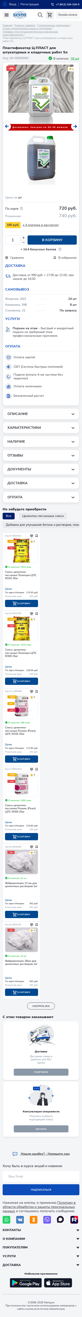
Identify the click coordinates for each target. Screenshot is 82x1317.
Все (8, 516)
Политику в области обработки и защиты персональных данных (39, 1206)
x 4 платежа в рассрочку (41, 225)
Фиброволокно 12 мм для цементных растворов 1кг (21, 885)
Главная (7, 25)
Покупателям (15, 1247)
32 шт (75, 58)
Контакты (12, 1230)
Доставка (12, 1265)
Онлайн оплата (67, 14)
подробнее (41, 1072)
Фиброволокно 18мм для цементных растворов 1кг (21, 962)
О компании (14, 1239)
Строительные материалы (53, 25)
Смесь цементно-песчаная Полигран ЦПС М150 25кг (21, 575)
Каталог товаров (25, 25)
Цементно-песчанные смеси (43, 516)
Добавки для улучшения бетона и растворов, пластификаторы (30, 33)
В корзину (52, 240)
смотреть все (41, 1006)
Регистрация (30, 4)
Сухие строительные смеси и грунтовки (27, 28)
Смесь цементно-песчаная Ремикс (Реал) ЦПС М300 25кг (20, 808)
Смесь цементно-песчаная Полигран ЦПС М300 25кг (21, 653)
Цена (8, 588)
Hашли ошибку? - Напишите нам (41, 1154)
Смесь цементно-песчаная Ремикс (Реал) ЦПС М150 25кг (20, 731)
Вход (12, 4)
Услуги (9, 1256)
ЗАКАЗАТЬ (41, 1129)
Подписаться (41, 1189)
